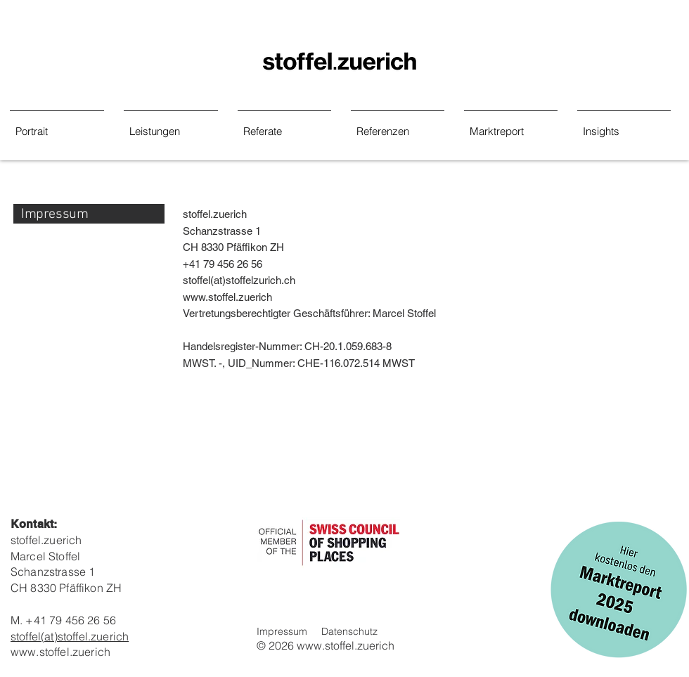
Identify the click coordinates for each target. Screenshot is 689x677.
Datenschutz (349, 631)
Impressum (282, 631)
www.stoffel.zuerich (227, 297)
